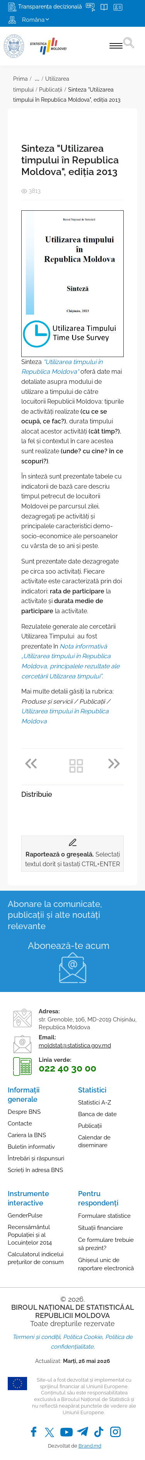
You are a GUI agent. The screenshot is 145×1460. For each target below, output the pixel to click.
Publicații (50, 90)
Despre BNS (24, 1111)
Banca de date (97, 1114)
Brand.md (89, 1446)
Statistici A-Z (94, 1102)
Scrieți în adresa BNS (35, 1170)
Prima (20, 79)
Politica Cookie (82, 1336)
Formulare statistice (104, 1215)
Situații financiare (100, 1227)
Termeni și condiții (36, 1336)
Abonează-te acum (68, 945)
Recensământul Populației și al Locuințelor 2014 (30, 1235)
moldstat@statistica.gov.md (75, 1045)
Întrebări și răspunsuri (36, 1158)
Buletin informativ (31, 1146)
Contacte (20, 1123)
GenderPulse (25, 1215)
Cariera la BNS (27, 1135)
